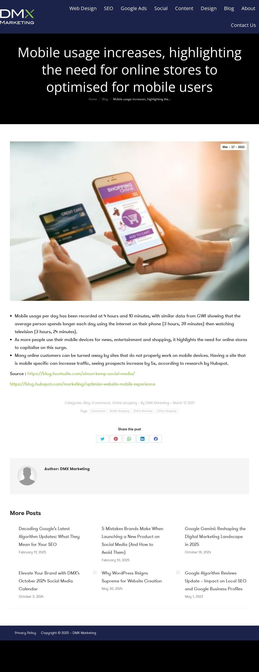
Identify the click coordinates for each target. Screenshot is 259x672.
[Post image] (12, 528)
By (155, 403)
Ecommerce (101, 403)
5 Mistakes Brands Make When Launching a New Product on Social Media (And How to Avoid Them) (132, 540)
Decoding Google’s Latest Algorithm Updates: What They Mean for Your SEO (49, 536)
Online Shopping (166, 411)
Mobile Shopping (119, 411)
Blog (86, 403)
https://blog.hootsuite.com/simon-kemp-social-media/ (81, 374)
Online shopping (124, 403)
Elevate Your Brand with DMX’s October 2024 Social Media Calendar (49, 581)
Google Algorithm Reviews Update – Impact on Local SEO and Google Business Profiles (215, 581)
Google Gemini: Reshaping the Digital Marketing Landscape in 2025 (215, 536)
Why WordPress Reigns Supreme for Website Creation (132, 577)
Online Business (143, 411)
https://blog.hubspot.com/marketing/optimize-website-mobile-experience (82, 384)
